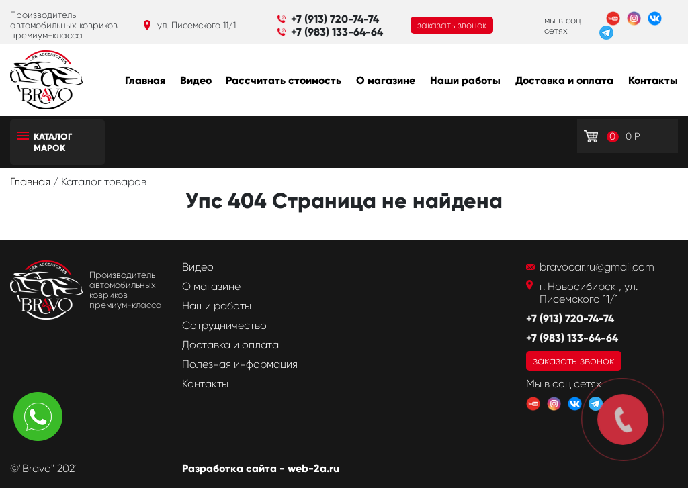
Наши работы (465, 80)
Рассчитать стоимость (283, 80)
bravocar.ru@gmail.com (597, 266)
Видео (196, 80)
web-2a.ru (313, 468)
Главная (145, 80)
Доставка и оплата (564, 80)
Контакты (653, 80)
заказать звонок (451, 25)
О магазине (385, 80)
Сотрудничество (224, 325)
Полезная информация (240, 364)
